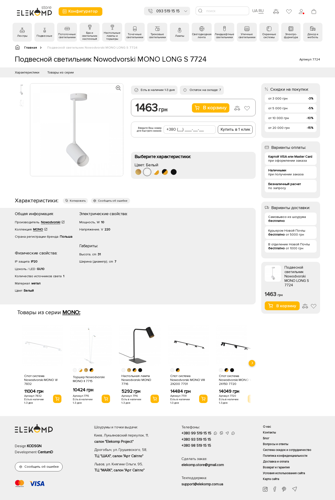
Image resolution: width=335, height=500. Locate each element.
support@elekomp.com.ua (202, 484)
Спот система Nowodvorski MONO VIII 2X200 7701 (187, 380)
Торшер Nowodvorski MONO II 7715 (88, 379)
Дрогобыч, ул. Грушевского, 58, (129, 453)
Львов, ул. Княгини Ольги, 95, (129, 467)
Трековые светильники (157, 36)
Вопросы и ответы (275, 444)
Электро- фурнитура (291, 36)
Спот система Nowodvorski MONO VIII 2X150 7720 (236, 380)
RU (261, 10)
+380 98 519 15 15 (196, 445)
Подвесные (44, 36)
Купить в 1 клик (235, 129)
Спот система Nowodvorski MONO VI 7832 (40, 380)
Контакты (269, 432)
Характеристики (27, 72)
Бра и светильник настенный (89, 36)
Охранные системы (269, 36)
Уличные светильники (246, 36)
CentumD (45, 452)
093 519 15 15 (168, 11)
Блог (266, 438)
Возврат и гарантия (276, 467)
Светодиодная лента (201, 36)
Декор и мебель (313, 36)
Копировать (78, 201)
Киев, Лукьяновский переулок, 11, (129, 439)
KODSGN (34, 446)
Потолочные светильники (67, 36)
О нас (267, 427)
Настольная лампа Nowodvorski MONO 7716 (136, 380)
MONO (38, 229)
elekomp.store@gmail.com (202, 465)
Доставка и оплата (276, 461)
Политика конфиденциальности (285, 456)
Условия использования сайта (284, 473)
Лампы (179, 36)
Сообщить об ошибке (112, 201)
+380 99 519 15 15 (196, 433)
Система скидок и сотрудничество (287, 450)
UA (255, 10)
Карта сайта (271, 479)
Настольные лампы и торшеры (112, 36)
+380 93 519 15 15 (196, 439)
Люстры (22, 36)
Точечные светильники (134, 36)
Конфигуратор (80, 11)
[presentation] (252, 363)
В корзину (211, 108)
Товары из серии (60, 72)
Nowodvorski (50, 222)
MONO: (71, 312)
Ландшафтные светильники (224, 36)
